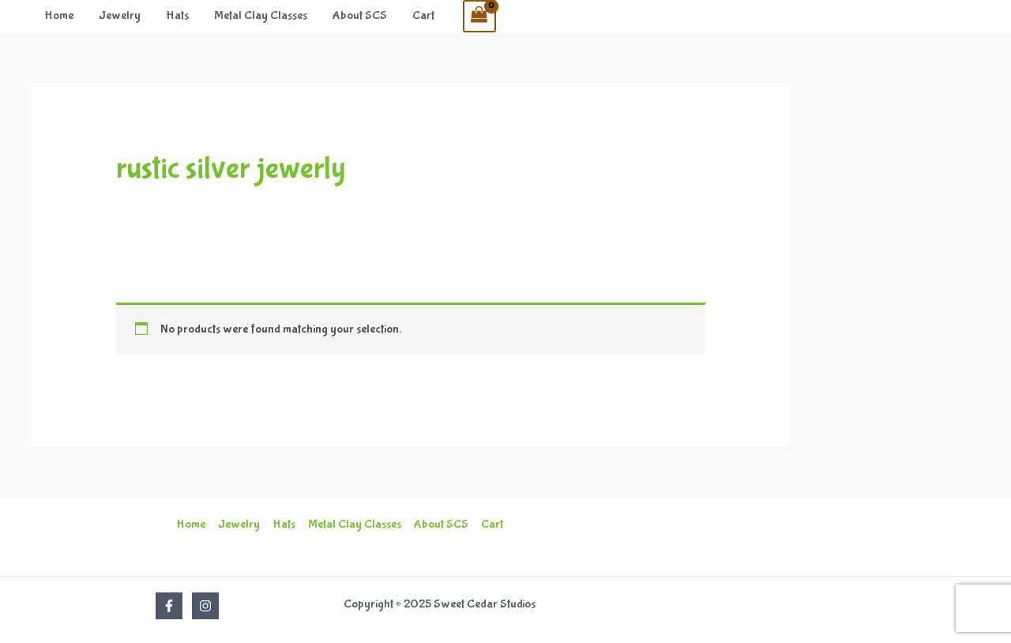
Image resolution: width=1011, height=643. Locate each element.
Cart (423, 15)
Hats (177, 15)
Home (58, 15)
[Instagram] (205, 605)
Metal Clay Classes (260, 15)
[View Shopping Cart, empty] (479, 16)
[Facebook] (169, 605)
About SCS (360, 15)
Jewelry (120, 15)
